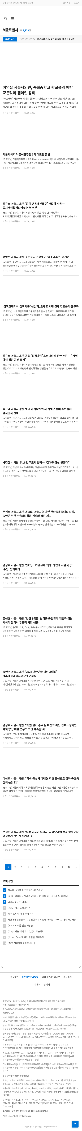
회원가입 (66, 2)
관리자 (47, 984)
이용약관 (14, 977)
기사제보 (36, 984)
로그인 (76, 2)
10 (69, 867)
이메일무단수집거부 (51, 977)
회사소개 (67, 977)
